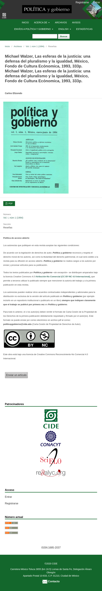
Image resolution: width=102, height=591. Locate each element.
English (63, 29)
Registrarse (82, 2)
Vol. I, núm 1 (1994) (35, 46)
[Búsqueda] (44, 36)
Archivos (61, 22)
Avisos (76, 22)
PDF (10, 203)
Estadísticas (84, 29)
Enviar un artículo (16, 375)
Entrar (96, 2)
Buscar (63, 36)
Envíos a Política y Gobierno (32, 29)
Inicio (25, 22)
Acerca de (41, 22)
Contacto (51, 581)
